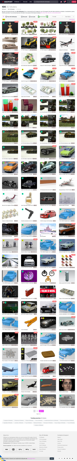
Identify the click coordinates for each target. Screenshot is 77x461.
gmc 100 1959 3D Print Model (65, 345)
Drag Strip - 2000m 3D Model (8, 267)
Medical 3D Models (37, 422)
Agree (52, 458)
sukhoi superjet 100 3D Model (8, 376)
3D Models (41, 437)
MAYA (59, 13)
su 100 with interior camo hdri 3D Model (48, 127)
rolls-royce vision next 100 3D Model (66, 329)
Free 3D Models (42, 441)
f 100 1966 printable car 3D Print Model (10, 329)
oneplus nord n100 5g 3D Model (27, 376)
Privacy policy (60, 447)
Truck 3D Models (70, 422)
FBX (46, 13)
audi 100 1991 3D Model (45, 314)
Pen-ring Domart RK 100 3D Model (47, 283)
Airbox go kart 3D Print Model (65, 283)
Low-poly (32, 17)
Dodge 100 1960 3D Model (45, 65)
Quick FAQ (59, 441)
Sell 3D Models (42, 445)
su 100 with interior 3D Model (46, 112)
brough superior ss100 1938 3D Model (9, 189)
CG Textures (42, 443)
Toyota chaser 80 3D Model (26, 267)
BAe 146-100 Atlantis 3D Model (8, 205)
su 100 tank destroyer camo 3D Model (66, 143)
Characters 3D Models (19, 420)
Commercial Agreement (62, 445)
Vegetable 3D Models (7, 422)
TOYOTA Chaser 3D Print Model (46, 220)
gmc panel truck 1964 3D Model (46, 81)
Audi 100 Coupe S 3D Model (26, 81)
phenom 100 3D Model (25, 391)
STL (51, 13)
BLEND (56, 13)
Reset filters (72, 19)
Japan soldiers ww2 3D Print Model (9, 345)
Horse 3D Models (39, 420)
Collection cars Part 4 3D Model (46, 205)
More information (31, 458)
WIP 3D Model (43, 236)
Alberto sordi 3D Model (63, 391)
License (59, 443)
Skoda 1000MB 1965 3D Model (65, 174)
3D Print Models (42, 439)
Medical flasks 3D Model (64, 205)
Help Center (60, 439)
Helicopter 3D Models (48, 422)
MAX (41, 13)
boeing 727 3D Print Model (45, 391)
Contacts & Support (63, 435)
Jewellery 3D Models (18, 422)
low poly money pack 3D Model (46, 407)
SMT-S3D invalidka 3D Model (26, 314)
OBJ (44, 13)
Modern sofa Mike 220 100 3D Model (9, 49)
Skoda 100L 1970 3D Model (7, 174)
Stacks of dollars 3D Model (7, 220)
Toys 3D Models (28, 422)
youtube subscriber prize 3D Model (47, 360)
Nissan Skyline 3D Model (7, 236)
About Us (5, 435)
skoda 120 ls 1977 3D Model (26, 174)
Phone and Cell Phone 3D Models (66, 420)
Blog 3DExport (42, 449)
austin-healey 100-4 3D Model (46, 158)
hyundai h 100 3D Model (45, 376)
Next (41, 411)
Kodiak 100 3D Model (63, 49)
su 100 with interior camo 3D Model (47, 143)
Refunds (59, 451)
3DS (49, 13)
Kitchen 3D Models (29, 420)
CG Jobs (41, 451)
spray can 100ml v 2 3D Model (65, 96)
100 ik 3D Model (24, 329)
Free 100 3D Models (11, 17)
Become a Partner (43, 447)
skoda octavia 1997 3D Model (46, 174)
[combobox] (57, 16)
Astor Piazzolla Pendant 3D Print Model (29, 205)
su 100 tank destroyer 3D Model (27, 143)
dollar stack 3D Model (25, 96)
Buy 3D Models (43, 435)
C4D (53, 13)
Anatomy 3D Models (38, 425)
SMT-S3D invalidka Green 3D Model (9, 314)
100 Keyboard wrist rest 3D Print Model (47, 189)
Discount (24, 17)
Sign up (74, 1)
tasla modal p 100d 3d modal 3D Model (48, 329)
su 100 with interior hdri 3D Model (65, 112)
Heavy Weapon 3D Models (59, 422)
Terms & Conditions (61, 449)
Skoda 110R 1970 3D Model (64, 158)
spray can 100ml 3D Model (7, 112)
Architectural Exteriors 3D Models (51, 420)
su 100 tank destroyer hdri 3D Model (9, 143)
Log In (69, 1)
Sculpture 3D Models (8, 420)
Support (59, 437)
